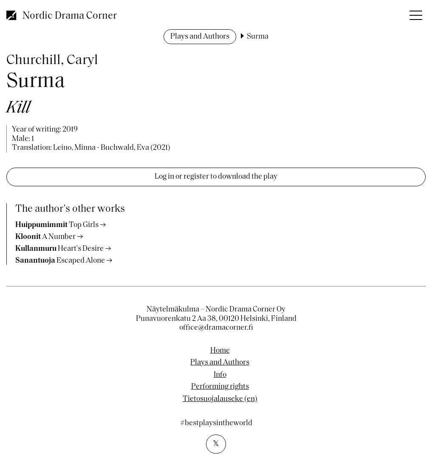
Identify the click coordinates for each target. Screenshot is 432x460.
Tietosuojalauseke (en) (220, 399)
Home (220, 351)
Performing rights (220, 387)
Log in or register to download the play (216, 177)
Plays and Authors (199, 37)
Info (220, 375)
